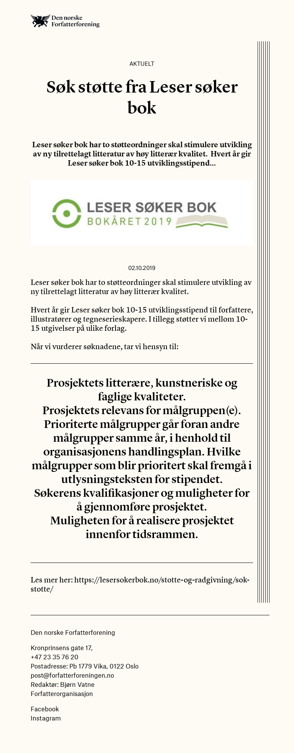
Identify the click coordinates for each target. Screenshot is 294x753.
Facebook (45, 708)
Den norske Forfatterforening (65, 20)
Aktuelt (141, 63)
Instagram (46, 718)
